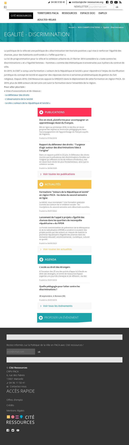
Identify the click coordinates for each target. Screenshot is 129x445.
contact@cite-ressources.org (87, 2)
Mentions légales (15, 410)
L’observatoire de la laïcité (19, 98)
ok (117, 7)
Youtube (116, 2)
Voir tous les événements (57, 305)
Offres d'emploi (15, 399)
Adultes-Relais (46, 19)
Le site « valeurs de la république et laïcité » (27, 102)
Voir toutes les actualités (57, 249)
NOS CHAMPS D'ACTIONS (89, 27)
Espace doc (87, 13)
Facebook (107, 2)
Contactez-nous (17, 386)
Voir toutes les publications (59, 174)
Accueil (72, 27)
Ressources (69, 13)
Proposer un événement (61, 317)
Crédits (10, 405)
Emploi (103, 13)
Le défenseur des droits (17, 94)
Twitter (111, 2)
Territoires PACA (47, 13)
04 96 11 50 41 (58, 2)
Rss (120, 2)
